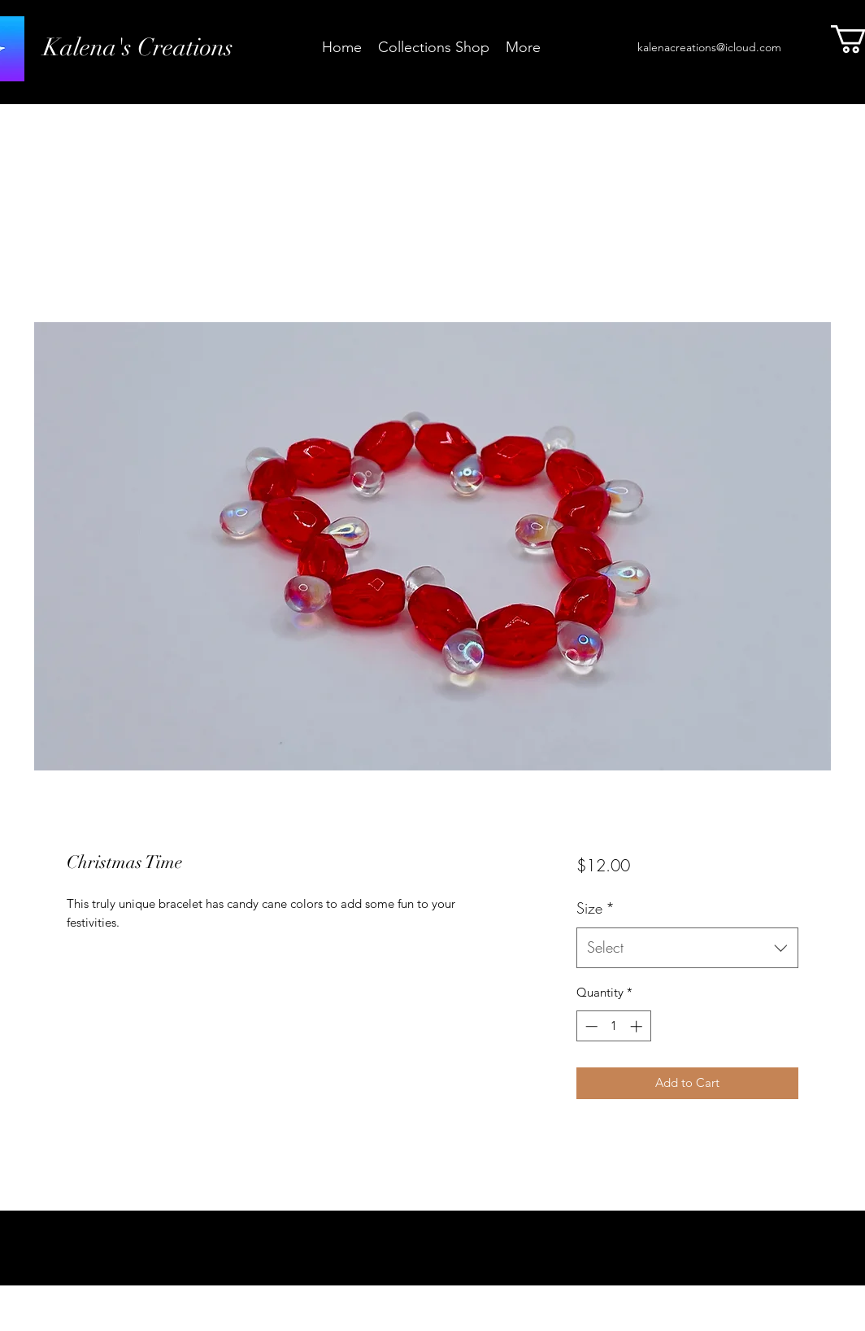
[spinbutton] (613, 1026)
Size (595, 908)
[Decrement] (590, 1026)
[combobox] (687, 947)
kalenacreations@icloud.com (709, 47)
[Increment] (638, 1026)
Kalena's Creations (138, 48)
